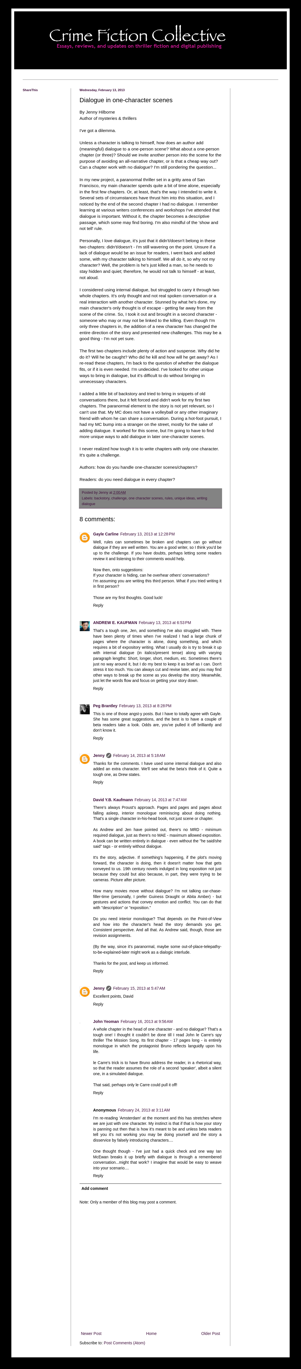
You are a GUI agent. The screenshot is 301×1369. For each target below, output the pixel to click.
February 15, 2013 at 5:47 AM (139, 988)
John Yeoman (106, 1021)
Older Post (210, 1333)
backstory (101, 498)
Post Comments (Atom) (124, 1343)
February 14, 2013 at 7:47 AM (161, 799)
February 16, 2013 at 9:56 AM (147, 1021)
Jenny (98, 755)
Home (151, 1333)
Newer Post (91, 1333)
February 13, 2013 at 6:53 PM (165, 622)
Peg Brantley (105, 706)
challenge (119, 498)
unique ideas (185, 498)
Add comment (94, 1188)
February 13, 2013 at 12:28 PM (147, 534)
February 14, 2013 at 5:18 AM (139, 755)
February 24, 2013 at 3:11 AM (144, 1110)
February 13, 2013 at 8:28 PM (145, 706)
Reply (98, 605)
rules (168, 498)
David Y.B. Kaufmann (113, 799)
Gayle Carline (106, 534)
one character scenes (146, 498)
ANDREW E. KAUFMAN (115, 622)
